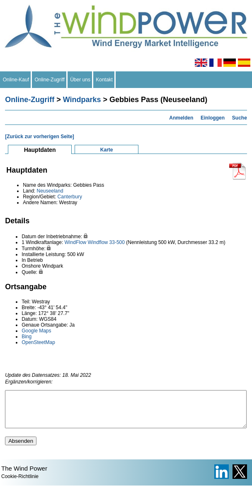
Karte (106, 150)
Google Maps (36, 331)
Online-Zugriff (50, 80)
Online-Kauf (16, 80)
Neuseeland (50, 191)
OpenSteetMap (38, 342)
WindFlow (76, 242)
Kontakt (104, 80)
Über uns (80, 80)
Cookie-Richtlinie (20, 484)
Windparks (82, 99)
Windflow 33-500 (106, 242)
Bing (27, 336)
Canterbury (70, 197)
